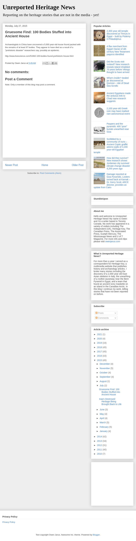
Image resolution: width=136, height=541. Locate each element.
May (102, 414)
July (102, 385)
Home (45, 165)
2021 (100, 334)
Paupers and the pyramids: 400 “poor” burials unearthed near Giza (118, 127)
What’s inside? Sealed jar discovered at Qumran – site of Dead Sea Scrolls (118, 82)
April (102, 418)
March (103, 422)
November (105, 368)
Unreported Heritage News (39, 7)
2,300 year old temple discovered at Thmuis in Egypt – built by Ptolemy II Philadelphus (118, 35)
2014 (100, 436)
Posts (100, 313)
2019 (100, 343)
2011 (100, 449)
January (104, 431)
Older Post (77, 165)
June (102, 409)
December (105, 364)
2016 (100, 356)
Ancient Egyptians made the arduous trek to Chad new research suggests (119, 97)
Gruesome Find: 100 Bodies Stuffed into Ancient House (109, 392)
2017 (100, 351)
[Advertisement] (113, 483)
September (105, 377)
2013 (100, 441)
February (104, 427)
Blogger (96, 535)
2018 (100, 347)
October (104, 372)
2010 (100, 454)
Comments (102, 318)
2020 (100, 338)
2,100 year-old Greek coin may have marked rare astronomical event (118, 111)
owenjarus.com (112, 241)
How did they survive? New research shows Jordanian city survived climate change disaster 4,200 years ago (118, 163)
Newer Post (11, 165)
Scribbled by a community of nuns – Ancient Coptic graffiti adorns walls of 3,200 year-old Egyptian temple (111, 146)
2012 (100, 445)
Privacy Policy (8, 522)
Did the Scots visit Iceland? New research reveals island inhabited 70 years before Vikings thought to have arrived (118, 66)
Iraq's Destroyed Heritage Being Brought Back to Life (110, 402)
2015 (100, 360)
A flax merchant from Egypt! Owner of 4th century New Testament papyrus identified (118, 50)
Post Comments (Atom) (50, 173)
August (103, 381)
